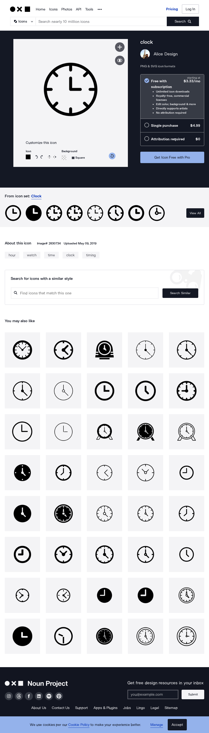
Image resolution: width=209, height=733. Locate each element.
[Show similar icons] (120, 60)
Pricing (172, 9)
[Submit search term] (183, 21)
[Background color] (64, 157)
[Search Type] (22, 21)
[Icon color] (28, 157)
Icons (53, 9)
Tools (89, 9)
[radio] (172, 96)
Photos (66, 9)
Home (40, 9)
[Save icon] (120, 47)
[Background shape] (78, 158)
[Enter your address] (152, 694)
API (78, 9)
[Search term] (101, 21)
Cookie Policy (78, 725)
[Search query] (85, 293)
